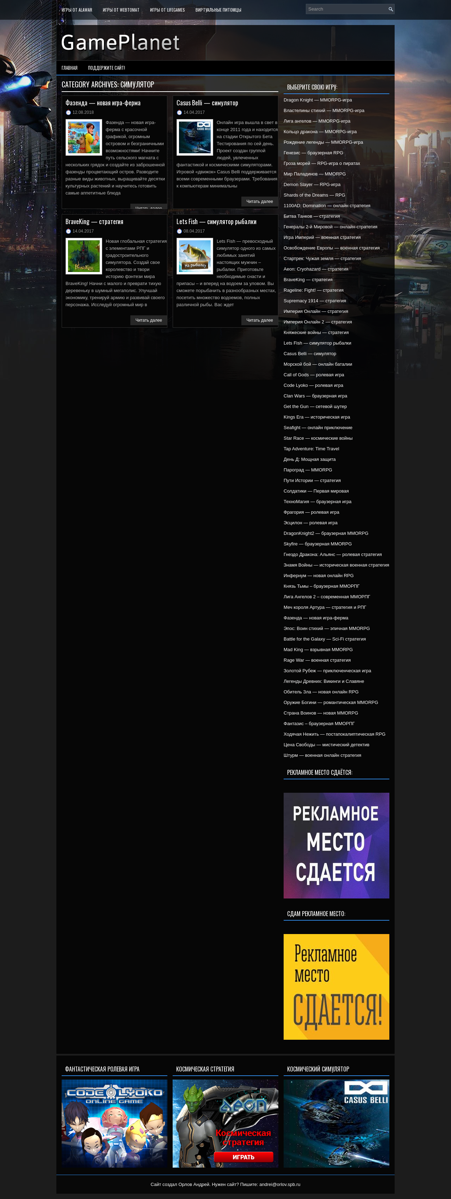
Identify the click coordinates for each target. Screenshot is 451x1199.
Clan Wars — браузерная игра (315, 395)
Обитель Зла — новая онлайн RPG (321, 691)
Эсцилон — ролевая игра (311, 522)
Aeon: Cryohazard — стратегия (316, 269)
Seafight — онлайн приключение (318, 427)
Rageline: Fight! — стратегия (314, 290)
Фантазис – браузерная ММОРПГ (319, 723)
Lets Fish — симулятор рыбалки (217, 221)
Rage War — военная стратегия (317, 660)
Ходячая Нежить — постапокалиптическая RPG (334, 734)
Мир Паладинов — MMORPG (315, 174)
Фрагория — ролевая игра (311, 512)
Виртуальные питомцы (218, 10)
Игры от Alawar (77, 10)
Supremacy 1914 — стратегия (315, 300)
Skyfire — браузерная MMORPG (318, 543)
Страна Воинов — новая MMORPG (321, 713)
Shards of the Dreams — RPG (314, 195)
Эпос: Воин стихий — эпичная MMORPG (327, 628)
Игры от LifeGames (167, 10)
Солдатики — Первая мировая (316, 491)
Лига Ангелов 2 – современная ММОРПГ (327, 596)
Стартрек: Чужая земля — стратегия (322, 258)
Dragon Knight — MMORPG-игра (318, 100)
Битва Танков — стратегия (312, 216)
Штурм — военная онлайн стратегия (322, 755)
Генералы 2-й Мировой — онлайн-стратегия (330, 226)
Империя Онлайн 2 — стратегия (318, 322)
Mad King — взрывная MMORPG (318, 649)
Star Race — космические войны (318, 438)
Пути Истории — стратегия (312, 480)
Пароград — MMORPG (308, 469)
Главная (70, 67)
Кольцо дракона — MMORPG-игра (320, 131)
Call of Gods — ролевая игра (314, 374)
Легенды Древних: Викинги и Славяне (324, 681)
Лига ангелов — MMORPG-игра (317, 121)
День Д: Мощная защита (310, 459)
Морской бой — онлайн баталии (318, 364)
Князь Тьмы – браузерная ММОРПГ (321, 586)
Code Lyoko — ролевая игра (313, 385)
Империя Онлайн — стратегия (316, 311)
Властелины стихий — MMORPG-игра (324, 110)
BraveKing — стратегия (94, 221)
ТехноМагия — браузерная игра (318, 501)
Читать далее (259, 201)
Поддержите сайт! (106, 67)
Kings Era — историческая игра (317, 417)
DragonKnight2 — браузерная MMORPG (326, 533)
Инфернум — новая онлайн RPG (319, 575)
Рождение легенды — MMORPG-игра (323, 142)
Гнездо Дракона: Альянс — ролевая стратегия (333, 554)
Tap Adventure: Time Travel (311, 448)
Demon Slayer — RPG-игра (312, 184)
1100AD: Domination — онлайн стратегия (327, 205)
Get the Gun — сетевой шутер (315, 406)
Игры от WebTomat (121, 10)
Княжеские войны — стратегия (316, 332)
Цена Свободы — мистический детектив (326, 744)
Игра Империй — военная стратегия (322, 237)
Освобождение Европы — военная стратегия (332, 248)
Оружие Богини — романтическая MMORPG (331, 702)
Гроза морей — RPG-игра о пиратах (322, 163)
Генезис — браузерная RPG (313, 152)
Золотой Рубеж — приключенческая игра (327, 670)
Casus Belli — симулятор (207, 102)
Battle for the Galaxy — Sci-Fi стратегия (325, 639)
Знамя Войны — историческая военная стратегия (336, 565)
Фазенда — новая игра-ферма (103, 102)
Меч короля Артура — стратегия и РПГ (325, 607)
